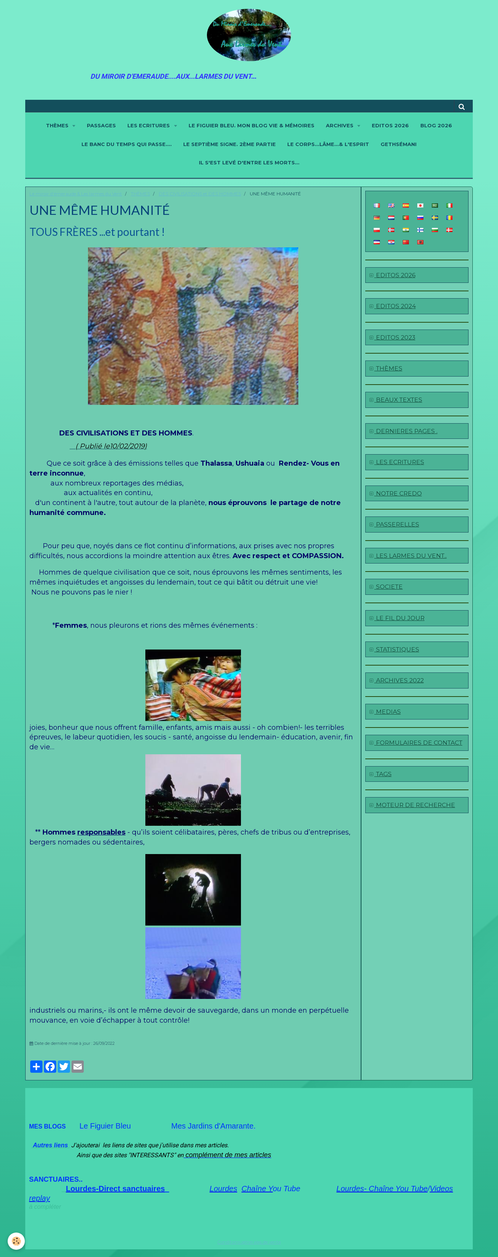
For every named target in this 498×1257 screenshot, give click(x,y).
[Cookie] (16, 1241)
